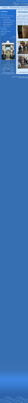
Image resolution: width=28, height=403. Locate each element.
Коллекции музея (6, 25)
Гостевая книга (4, 29)
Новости (14, 36)
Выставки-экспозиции (5, 17)
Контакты (3, 34)
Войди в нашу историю (5, 31)
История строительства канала (14, 7)
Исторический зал (7, 19)
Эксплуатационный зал (8, 22)
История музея (4, 7)
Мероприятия (4, 33)
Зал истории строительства (9, 20)
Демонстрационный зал (8, 24)
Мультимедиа (4, 27)
